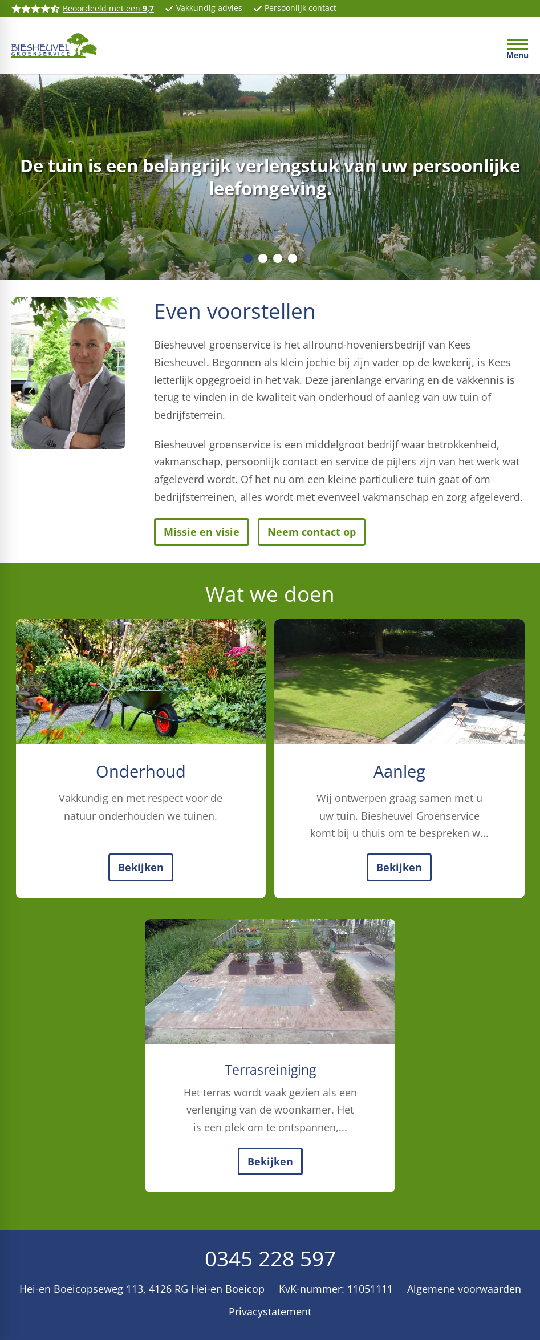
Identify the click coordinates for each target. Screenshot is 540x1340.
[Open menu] (517, 48)
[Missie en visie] (201, 532)
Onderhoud (141, 771)
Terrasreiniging (270, 1069)
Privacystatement (270, 1311)
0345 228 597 (270, 1258)
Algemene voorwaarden (464, 1289)
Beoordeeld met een (108, 8)
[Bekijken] (140, 867)
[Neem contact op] (312, 532)
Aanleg (399, 771)
